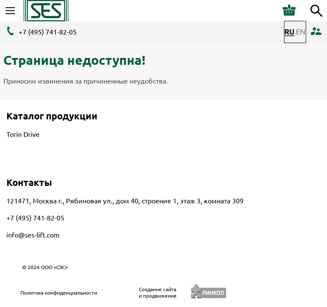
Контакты (29, 182)
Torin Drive (23, 134)
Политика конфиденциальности (58, 292)
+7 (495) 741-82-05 (48, 32)
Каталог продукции (52, 115)
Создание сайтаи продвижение (158, 292)
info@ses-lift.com (33, 235)
